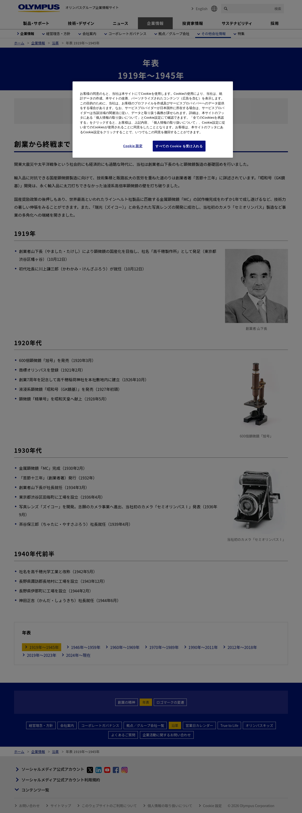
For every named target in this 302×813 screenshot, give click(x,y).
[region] (153, 119)
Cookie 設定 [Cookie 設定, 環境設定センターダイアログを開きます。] (133, 146)
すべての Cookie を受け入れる (179, 146)
